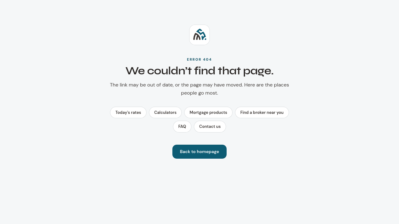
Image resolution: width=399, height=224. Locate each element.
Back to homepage (199, 151)
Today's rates (128, 112)
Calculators (165, 112)
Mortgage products (208, 112)
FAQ (182, 126)
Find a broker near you (262, 112)
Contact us (210, 126)
